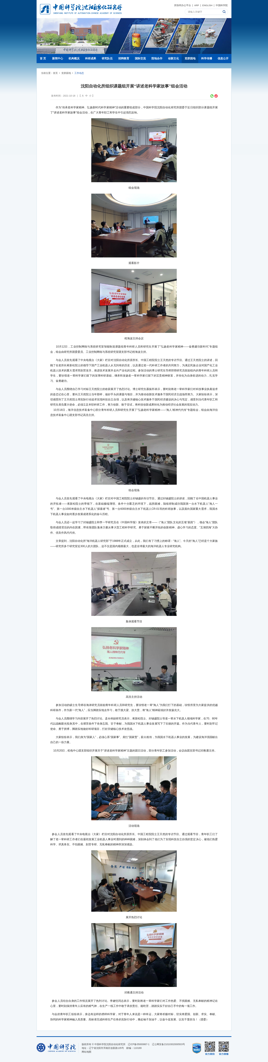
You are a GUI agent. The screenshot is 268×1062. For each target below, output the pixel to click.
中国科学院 (222, 5)
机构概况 (74, 58)
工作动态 (79, 73)
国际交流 (140, 58)
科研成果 (90, 58)
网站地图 (86, 1051)
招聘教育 (123, 58)
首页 (55, 73)
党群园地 (190, 58)
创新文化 (173, 58)
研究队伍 (107, 58)
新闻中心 (57, 58)
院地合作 (156, 58)
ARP (196, 5)
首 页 (43, 58)
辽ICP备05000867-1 (138, 1044)
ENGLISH (207, 5)
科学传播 (206, 58)
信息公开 (223, 58)
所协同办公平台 (182, 5)
